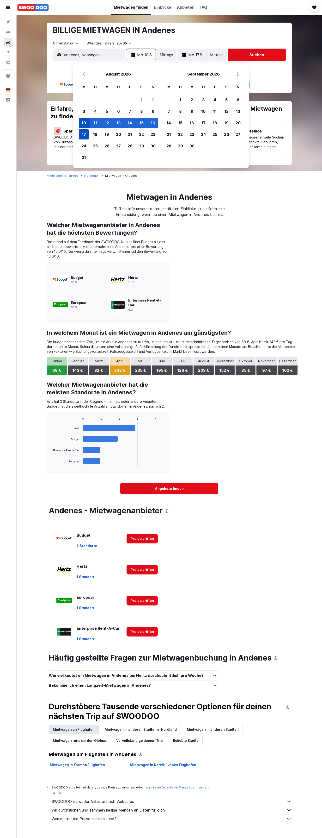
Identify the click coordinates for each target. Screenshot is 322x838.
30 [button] (153, 146)
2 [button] (153, 99)
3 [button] (84, 111)
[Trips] (8, 76)
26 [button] (106, 146)
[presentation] (166, 511)
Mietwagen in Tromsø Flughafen (77, 765)
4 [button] (95, 111)
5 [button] (107, 111)
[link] (169, 488)
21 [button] (130, 134)
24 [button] (83, 146)
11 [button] (95, 122)
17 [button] (84, 134)
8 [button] (141, 111)
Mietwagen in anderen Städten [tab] (213, 729)
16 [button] (153, 122)
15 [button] (142, 122)
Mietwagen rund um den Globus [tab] (79, 740)
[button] (8, 7)
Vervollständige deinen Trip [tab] (139, 740)
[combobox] (66, 43)
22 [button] (141, 134)
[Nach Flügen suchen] (8, 22)
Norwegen (91, 175)
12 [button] (107, 122)
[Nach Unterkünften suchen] (8, 32)
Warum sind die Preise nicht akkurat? (172, 819)
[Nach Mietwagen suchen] (8, 42)
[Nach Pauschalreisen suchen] (8, 52)
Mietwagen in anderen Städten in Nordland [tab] (141, 729)
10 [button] (84, 122)
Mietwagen (55, 175)
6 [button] (118, 111)
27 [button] (118, 146)
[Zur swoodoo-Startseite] (33, 7)
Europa (73, 175)
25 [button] (95, 146)
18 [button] (95, 134)
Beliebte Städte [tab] (186, 740)
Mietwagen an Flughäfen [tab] (74, 729)
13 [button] (118, 122)
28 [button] (130, 146)
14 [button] (130, 122)
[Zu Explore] (8, 62)
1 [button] (141, 99)
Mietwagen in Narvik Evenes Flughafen (163, 765)
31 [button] (84, 157)
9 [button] (153, 111)
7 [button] (130, 111)
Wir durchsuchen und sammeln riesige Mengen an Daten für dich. (172, 810)
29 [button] (141, 146)
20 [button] (118, 134)
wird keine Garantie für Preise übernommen (177, 787)
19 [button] (107, 134)
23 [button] (153, 134)
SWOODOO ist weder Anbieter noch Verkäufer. (172, 801)
